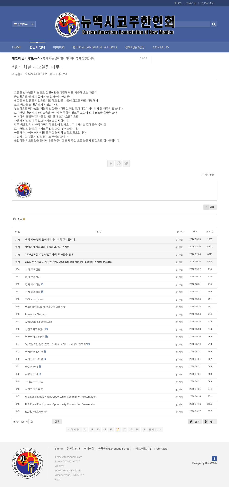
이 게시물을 (208, 174)
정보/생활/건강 (135, 47)
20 (143, 429)
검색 (56, 421)
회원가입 (191, 3)
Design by (204, 463)
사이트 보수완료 (34, 381)
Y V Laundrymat (34, 299)
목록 (208, 207)
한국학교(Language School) (95, 47)
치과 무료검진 (33, 269)
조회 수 (210, 231)
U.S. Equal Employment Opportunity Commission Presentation (60, 396)
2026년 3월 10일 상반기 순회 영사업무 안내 (49, 254)
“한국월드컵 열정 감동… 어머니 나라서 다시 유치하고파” (56, 344)
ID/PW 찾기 (207, 3)
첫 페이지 (74, 429)
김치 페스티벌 (33, 284)
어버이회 (59, 47)
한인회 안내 (37, 45)
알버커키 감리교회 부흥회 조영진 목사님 (47, 247)
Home (16, 47)
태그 (208, 421)
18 (131, 429)
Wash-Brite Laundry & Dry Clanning (45, 307)
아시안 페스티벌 (34, 351)
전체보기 (24, 24)
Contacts (161, 47)
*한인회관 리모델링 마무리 (38, 67)
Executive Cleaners (36, 314)
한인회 (19, 74)
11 (85, 429)
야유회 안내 (31, 366)
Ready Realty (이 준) (36, 411)
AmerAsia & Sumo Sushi (39, 322)
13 (98, 429)
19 (137, 429)
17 (124, 429)
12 (91, 429)
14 (104, 429)
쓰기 (194, 421)
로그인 (178, 3)
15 (111, 429)
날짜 (195, 231)
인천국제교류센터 (35, 329)
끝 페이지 (155, 429)
